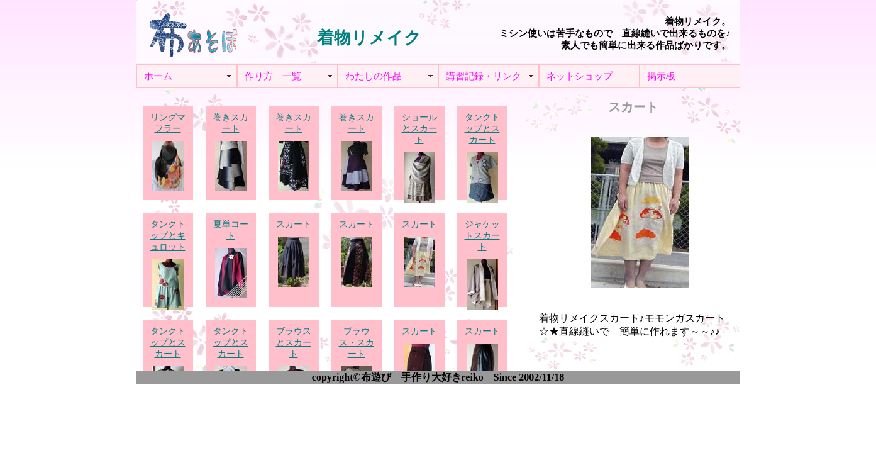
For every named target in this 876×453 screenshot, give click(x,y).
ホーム (158, 76)
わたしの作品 (373, 76)
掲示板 (661, 76)
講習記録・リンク (483, 76)
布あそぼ (193, 31)
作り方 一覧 (273, 76)
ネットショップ (579, 76)
